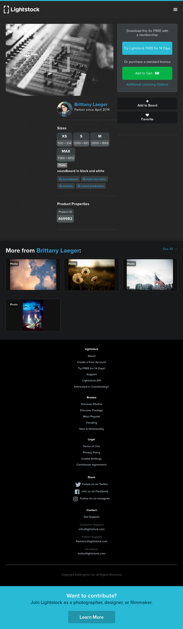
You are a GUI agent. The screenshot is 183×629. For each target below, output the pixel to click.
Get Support (91, 517)
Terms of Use (91, 446)
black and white (94, 179)
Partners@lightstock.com (91, 541)
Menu (175, 9)
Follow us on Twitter (95, 484)
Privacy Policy (91, 452)
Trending (91, 423)
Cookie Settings (91, 459)
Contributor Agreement (91, 464)
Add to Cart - (147, 73)
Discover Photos (91, 404)
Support (91, 374)
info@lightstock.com (92, 529)
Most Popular (91, 416)
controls (66, 186)
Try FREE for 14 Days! (91, 368)
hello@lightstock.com (91, 553)
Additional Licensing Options (147, 84)
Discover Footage (91, 410)
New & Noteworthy (91, 429)
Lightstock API (91, 380)
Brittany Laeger (90, 104)
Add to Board (147, 104)
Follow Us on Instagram (95, 498)
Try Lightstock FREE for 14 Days (147, 48)
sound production (91, 186)
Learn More (92, 617)
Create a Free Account (91, 362)
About (92, 356)
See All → (170, 249)
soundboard (68, 179)
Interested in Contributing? (91, 387)
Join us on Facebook (94, 491)
